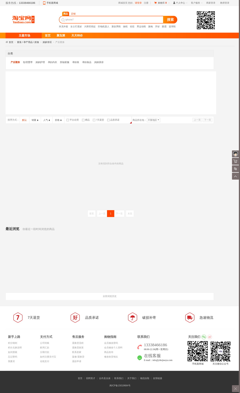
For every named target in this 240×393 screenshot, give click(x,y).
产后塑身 (15, 62)
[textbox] (111, 19)
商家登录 (210, 3)
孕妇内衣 (52, 62)
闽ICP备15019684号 (120, 385)
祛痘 (132, 26)
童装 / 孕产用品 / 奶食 (28, 42)
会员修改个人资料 (113, 347)
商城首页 (122, 3)
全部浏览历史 (110, 296)
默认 (24, 120)
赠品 (86, 120)
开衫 (157, 26)
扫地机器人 (103, 26)
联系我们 (118, 378)
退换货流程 (78, 343)
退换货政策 (78, 347)
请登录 (138, 3)
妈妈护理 (40, 62)
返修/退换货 (78, 356)
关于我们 (131, 378)
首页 (11, 42)
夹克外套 (63, 26)
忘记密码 (12, 356)
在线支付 (44, 361)
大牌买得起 (90, 26)
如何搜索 (12, 352)
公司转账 (44, 343)
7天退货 (98, 120)
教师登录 (224, 3)
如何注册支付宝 (48, 356)
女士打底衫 (76, 26)
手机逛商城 (52, 3)
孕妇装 (75, 62)
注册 (146, 3)
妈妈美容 (99, 62)
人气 (46, 120)
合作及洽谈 (104, 378)
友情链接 (157, 378)
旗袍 (150, 26)
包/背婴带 (28, 62)
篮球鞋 (172, 26)
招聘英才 (90, 378)
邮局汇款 (44, 347)
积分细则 (12, 343)
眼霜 (164, 26)
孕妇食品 (86, 62)
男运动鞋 (141, 26)
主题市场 (24, 35)
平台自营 (73, 120)
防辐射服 (64, 62)
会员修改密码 (111, 343)
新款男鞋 (116, 26)
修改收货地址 (111, 356)
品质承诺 (113, 120)
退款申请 (76, 361)
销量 (35, 120)
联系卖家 (76, 352)
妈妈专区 (47, 42)
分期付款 (44, 352)
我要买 (11, 361)
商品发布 (108, 352)
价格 (58, 120)
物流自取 (144, 378)
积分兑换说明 (15, 347)
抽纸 (125, 26)
